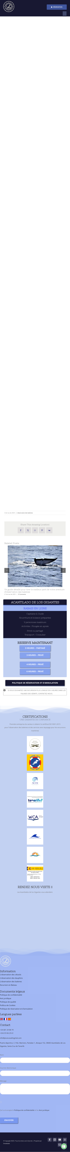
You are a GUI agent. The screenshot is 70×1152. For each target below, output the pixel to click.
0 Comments (22, 594)
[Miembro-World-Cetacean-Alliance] (35, 810)
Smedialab (6, 1143)
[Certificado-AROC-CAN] (35, 866)
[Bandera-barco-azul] (35, 755)
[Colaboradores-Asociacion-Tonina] (35, 847)
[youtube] (60, 1140)
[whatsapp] (65, 1140)
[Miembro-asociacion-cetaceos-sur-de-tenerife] (35, 774)
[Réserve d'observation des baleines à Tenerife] (57, 7)
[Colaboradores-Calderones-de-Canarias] (35, 829)
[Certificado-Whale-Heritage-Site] (35, 737)
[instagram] (55, 1140)
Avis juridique (44, 1110)
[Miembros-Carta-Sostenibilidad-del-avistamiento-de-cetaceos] (35, 792)
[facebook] (50, 1140)
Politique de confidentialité (24, 1110)
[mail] (60, 1145)
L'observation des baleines (25, 513)
